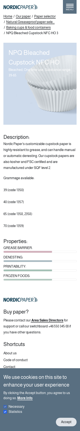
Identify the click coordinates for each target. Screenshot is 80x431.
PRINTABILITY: (14, 266)
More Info (25, 401)
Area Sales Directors (47, 320)
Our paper (23, 16)
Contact (9, 367)
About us (10, 353)
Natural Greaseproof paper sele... (30, 22)
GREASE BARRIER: (17, 248)
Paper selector (45, 16)
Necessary (17, 410)
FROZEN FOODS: (16, 276)
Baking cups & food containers (28, 27)
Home (7, 16)
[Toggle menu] (70, 8)
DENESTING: (13, 257)
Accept (66, 425)
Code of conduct (15, 360)
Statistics (15, 415)
